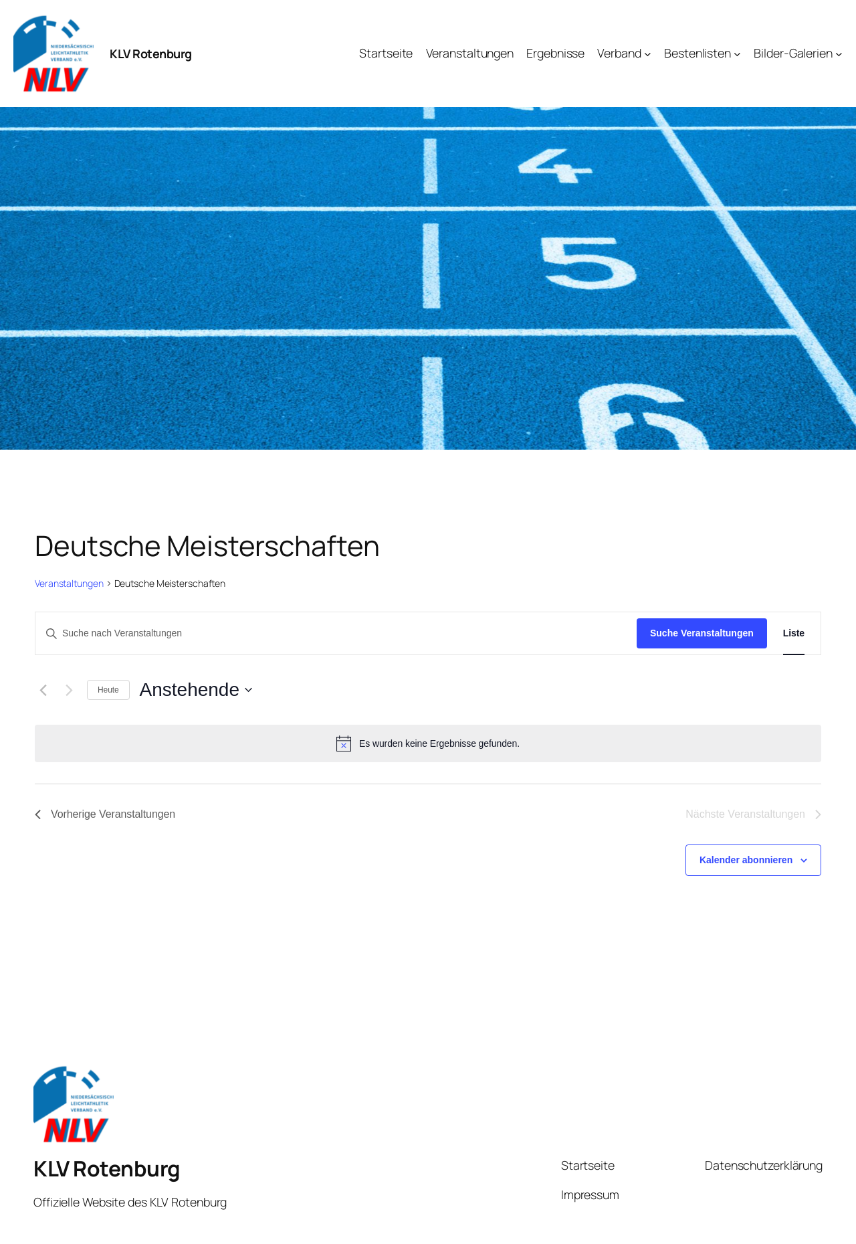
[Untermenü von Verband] (647, 54)
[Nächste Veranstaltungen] (69, 690)
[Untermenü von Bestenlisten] (737, 54)
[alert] (428, 743)
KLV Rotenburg (151, 54)
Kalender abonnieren (746, 860)
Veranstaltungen (69, 583)
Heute (108, 690)
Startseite (588, 1165)
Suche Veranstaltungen (702, 633)
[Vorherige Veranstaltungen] (43, 690)
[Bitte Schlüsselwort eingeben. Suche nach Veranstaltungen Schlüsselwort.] (336, 633)
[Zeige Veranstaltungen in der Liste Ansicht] (794, 633)
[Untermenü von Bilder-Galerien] (839, 54)
